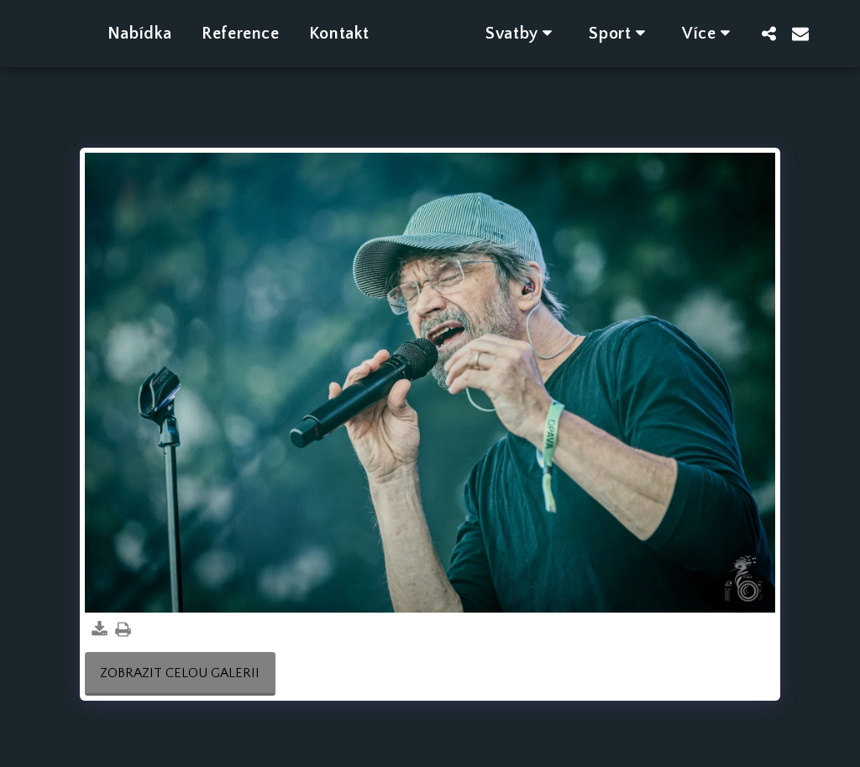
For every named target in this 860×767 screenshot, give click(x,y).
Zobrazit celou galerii (180, 673)
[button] (546, 33)
